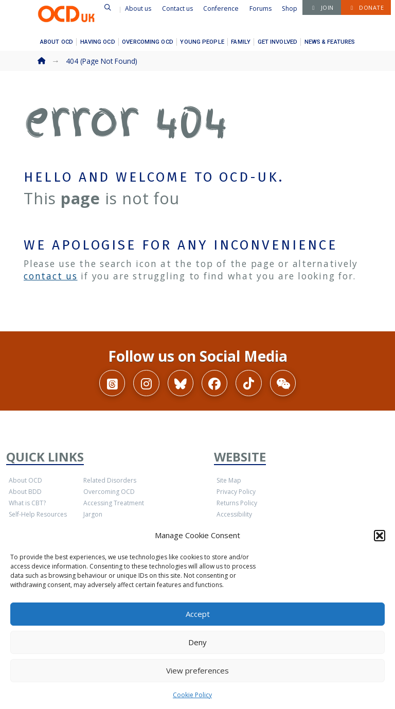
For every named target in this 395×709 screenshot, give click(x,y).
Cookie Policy (192, 694)
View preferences (197, 670)
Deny (197, 642)
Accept (198, 614)
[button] (379, 535)
